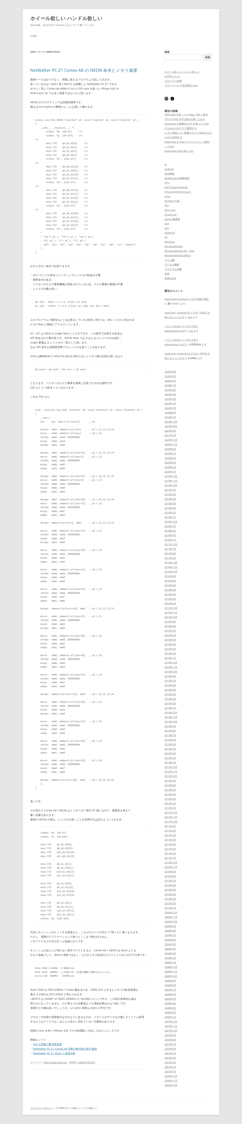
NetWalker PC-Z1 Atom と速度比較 (54, 1053)
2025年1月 (170, 403)
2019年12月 (170, 476)
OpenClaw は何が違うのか (179, 151)
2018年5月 (170, 535)
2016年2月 (170, 603)
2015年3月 (170, 649)
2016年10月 (170, 571)
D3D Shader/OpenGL (55, 1062)
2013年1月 (170, 762)
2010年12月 (170, 862)
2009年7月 (170, 935)
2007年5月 (170, 1053)
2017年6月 (170, 553)
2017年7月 (170, 549)
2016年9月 (170, 576)
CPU (166, 182)
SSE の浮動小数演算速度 (47, 1044)
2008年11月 (170, 971)
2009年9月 (170, 926)
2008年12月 (170, 967)
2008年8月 (170, 985)
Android (169, 169)
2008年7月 (170, 989)
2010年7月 (170, 880)
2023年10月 (170, 426)
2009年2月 (170, 958)
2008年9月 (170, 980)
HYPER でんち (172, 76)
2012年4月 (170, 794)
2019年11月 (170, 480)
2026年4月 (170, 371)
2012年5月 (170, 789)
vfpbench (169, 232)
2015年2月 (170, 653)
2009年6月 (170, 939)
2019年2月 (170, 512)
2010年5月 (170, 889)
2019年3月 (170, 508)
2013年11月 (170, 717)
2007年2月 (170, 1067)
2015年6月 (170, 635)
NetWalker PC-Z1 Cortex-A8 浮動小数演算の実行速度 (65, 1049)
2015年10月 (170, 617)
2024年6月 (170, 412)
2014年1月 (170, 708)
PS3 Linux (169, 210)
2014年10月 (170, 671)
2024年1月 (170, 417)
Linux (167, 196)
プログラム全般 (173, 269)
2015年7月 (170, 630)
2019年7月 (170, 490)
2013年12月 (170, 712)
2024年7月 (170, 408)
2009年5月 (170, 944)
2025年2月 (170, 399)
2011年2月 (170, 853)
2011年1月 (170, 858)
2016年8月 (170, 580)
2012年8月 (170, 785)
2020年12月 (170, 440)
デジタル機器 (171, 264)
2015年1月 (170, 658)
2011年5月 (170, 839)
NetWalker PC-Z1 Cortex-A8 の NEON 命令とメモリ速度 (83, 70)
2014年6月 (170, 685)
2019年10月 (170, 485)
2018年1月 (170, 540)
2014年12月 (170, 662)
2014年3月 (170, 699)
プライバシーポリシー (41, 1108)
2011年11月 (170, 817)
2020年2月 (170, 467)
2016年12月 (170, 562)
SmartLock (170, 214)
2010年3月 (170, 899)
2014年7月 (170, 680)
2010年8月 (170, 876)
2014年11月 (170, 667)
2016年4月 (170, 594)
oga (190, 317)
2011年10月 (170, 821)
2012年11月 (170, 771)
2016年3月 (170, 599)
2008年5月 (170, 999)
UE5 (166, 228)
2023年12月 (170, 421)
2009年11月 (170, 917)
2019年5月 (170, 499)
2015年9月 (170, 621)
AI (165, 164)
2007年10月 (170, 1030)
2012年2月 (170, 803)
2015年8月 (170, 626)
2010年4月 (170, 894)
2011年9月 (170, 826)
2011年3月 (170, 849)
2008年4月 (170, 1003)
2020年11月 (170, 444)
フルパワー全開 (173, 81)
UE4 (166, 223)
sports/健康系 (172, 219)
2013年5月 (170, 744)
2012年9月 (170, 780)
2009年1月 (170, 962)
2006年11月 (170, 1080)
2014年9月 (170, 676)
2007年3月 (170, 1062)
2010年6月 (170, 885)
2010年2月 (170, 903)
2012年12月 (170, 767)
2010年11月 (170, 867)
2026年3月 (170, 376)
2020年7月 (170, 453)
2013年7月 (170, 735)
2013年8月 (170, 730)
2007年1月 (170, 1071)
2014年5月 (170, 690)
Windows (169, 242)
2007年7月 (170, 1044)
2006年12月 (170, 1076)
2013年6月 (170, 740)
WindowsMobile (173, 246)
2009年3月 (170, 953)
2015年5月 (170, 640)
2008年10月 (170, 976)
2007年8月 (170, 1039)
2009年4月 (170, 949)
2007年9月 (170, 1035)
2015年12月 (170, 608)
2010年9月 (170, 871)
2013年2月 (170, 758)
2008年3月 (170, 1008)
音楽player (170, 278)
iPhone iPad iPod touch (177, 192)
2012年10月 (170, 776)
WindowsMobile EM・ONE (179, 251)
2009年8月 (170, 930)
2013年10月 (170, 721)
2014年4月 (170, 694)
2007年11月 (170, 1026)
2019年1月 (170, 517)
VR (166, 237)
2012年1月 (170, 808)
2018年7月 (170, 526)
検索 (166, 52)
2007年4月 (170, 1058)
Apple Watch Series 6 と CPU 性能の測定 (186, 299)
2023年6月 (170, 430)
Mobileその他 (172, 201)
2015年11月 (170, 612)
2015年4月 (170, 644)
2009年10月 (170, 921)
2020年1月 (170, 471)
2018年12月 (170, 521)
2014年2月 (170, 703)
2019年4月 (170, 503)
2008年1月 (170, 1017)
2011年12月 (170, 812)
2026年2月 (170, 380)
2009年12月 (170, 912)
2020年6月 (170, 458)
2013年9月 (170, 726)
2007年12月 (170, 1021)
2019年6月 (170, 494)
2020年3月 (170, 462)
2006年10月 (170, 1085)
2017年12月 (170, 544)
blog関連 (169, 173)
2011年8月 (170, 830)
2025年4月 (170, 390)
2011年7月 (170, 835)
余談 (166, 273)
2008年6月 (170, 994)
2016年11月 (170, 567)
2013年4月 (170, 749)
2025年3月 (170, 394)
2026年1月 (170, 385)
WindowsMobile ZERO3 (177, 255)
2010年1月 (170, 908)
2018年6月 (170, 530)
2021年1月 (170, 435)
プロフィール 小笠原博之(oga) (181, 85)
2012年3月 (170, 799)
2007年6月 (170, 1049)
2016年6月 (170, 585)
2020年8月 (170, 449)
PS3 (166, 205)
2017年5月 (170, 558)
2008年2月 (170, 1012)
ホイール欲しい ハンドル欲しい (66, 18)
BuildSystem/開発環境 (176, 178)
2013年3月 (170, 753)
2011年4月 (170, 844)
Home (33, 36)
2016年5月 (170, 590)
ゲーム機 (169, 260)
